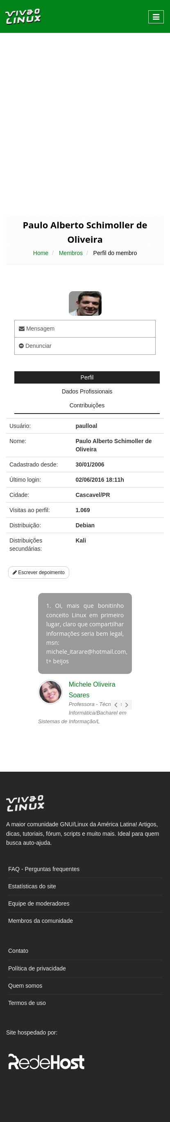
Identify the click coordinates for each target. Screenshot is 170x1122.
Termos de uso (27, 1003)
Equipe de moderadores (38, 903)
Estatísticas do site (32, 886)
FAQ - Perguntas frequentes (43, 869)
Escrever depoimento (39, 572)
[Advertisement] (85, 123)
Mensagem (36, 328)
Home (40, 253)
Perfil (87, 377)
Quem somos (25, 985)
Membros (71, 253)
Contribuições (87, 405)
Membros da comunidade (40, 920)
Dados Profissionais (87, 391)
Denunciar (35, 346)
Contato (18, 950)
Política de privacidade (37, 968)
